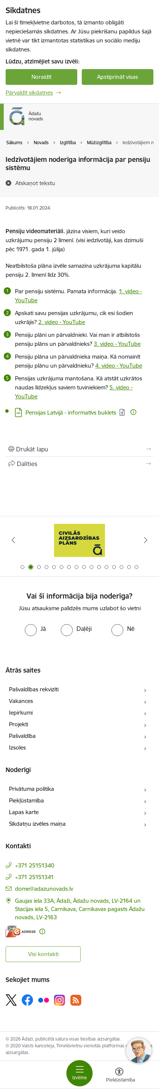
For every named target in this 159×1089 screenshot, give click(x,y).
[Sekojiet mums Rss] (75, 1000)
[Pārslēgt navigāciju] (79, 1073)
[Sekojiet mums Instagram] (59, 1000)
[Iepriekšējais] (13, 540)
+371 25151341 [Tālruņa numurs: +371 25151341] (34, 877)
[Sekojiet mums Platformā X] (11, 1000)
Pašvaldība (22, 735)
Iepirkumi (21, 712)
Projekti (18, 724)
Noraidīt (41, 76)
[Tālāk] (145, 540)
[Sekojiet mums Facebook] (27, 1000)
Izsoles (17, 747)
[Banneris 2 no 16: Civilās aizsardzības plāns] (79, 540)
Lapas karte (24, 812)
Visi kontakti (43, 954)
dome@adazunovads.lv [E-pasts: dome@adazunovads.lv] (44, 888)
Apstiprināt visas (117, 76)
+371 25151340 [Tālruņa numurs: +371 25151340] (34, 865)
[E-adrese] (21, 931)
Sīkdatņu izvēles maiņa (37, 823)
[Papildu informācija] (133, 412)
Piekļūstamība (26, 800)
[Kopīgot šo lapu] (79, 464)
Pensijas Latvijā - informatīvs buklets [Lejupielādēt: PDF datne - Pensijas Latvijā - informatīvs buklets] (71, 412)
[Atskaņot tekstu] (35, 182)
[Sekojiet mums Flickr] (43, 999)
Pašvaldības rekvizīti (33, 689)
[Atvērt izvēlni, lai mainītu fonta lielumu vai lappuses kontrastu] (119, 1075)
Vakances (21, 700)
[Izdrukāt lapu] (79, 449)
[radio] (35, 628)
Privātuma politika (31, 788)
